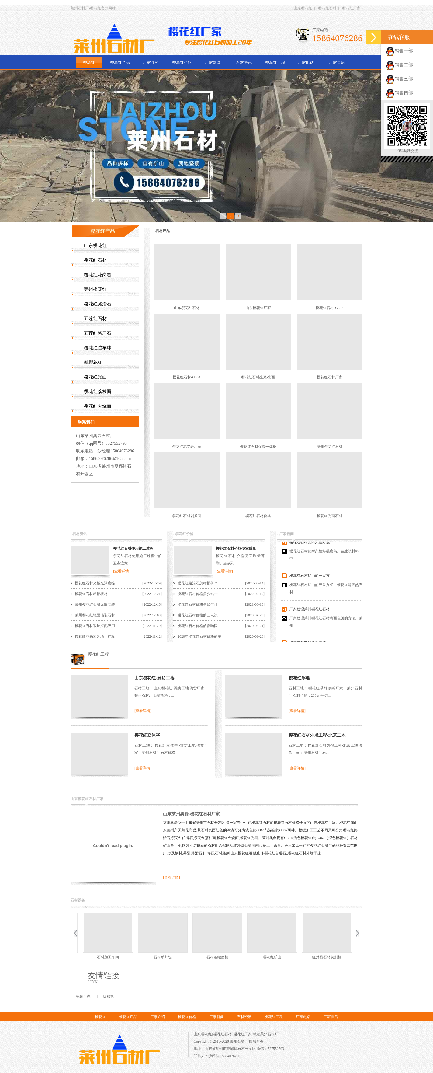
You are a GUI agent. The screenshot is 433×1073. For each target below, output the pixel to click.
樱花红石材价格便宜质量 (236, 548)
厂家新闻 (213, 62)
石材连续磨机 (161, 957)
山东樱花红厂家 (258, 308)
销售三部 (399, 78)
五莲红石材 (95, 318)
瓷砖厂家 (83, 996)
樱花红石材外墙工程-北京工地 (317, 735)
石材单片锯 (107, 957)
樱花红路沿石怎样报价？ (198, 583)
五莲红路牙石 (97, 333)
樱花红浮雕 (299, 678)
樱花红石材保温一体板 (258, 446)
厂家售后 (337, 62)
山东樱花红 (303, 8)
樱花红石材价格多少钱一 (198, 594)
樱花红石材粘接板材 (91, 594)
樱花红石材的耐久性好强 (309, 544)
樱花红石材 (327, 8)
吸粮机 (108, 996)
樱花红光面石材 (329, 516)
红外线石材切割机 (271, 957)
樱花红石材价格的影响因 (198, 626)
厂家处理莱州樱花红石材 (309, 611)
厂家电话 (306, 62)
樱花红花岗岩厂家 (186, 446)
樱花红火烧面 (97, 406)
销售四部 (399, 92)
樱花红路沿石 (97, 303)
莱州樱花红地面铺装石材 (95, 615)
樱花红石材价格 (258, 516)
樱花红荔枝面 (97, 391)
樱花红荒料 (326, 957)
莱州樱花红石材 (329, 446)
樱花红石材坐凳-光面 (258, 377)
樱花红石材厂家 (329, 377)
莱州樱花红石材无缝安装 (95, 604)
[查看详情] (121, 571)
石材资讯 (244, 62)
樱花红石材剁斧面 (186, 516)
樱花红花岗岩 (97, 274)
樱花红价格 (182, 62)
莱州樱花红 (95, 289)
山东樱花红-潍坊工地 (154, 678)
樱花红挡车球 (97, 347)
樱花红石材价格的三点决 (198, 615)
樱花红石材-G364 (186, 377)
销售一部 (399, 50)
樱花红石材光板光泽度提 (95, 583)
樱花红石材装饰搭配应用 (95, 626)
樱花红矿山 (216, 957)
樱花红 (89, 62)
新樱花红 (93, 362)
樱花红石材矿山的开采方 (309, 578)
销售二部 (399, 64)
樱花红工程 (275, 62)
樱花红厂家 (351, 8)
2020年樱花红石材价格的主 (199, 636)
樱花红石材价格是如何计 (198, 604)
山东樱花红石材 (186, 308)
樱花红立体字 (147, 735)
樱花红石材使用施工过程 (133, 548)
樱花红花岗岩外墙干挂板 (95, 636)
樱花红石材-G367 (329, 308)
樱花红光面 (95, 377)
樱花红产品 (120, 62)
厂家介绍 (151, 62)
